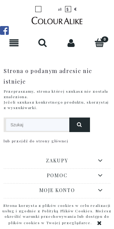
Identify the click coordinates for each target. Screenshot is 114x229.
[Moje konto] (71, 42)
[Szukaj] (43, 42)
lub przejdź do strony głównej (36, 140)
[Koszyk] (99, 42)
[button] (14, 42)
